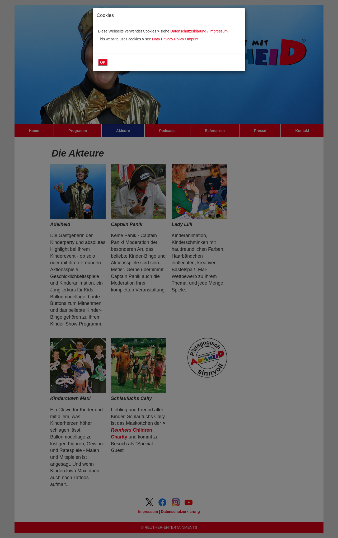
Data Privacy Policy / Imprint (175, 39)
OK (102, 62)
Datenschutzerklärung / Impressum (199, 31)
